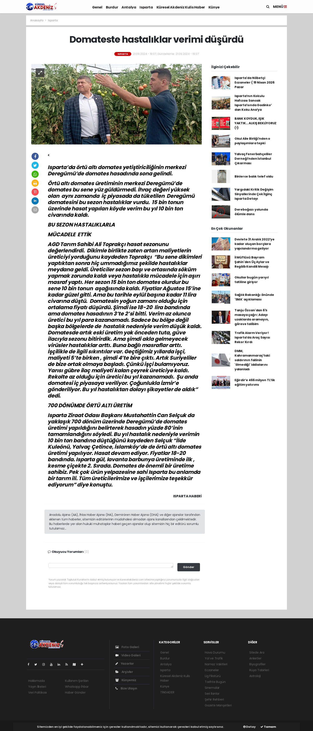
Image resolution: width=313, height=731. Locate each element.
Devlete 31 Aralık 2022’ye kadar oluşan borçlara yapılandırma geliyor (255, 244)
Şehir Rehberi (214, 699)
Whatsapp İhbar (76, 686)
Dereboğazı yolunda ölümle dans (251, 211)
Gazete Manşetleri (218, 705)
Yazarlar (124, 663)
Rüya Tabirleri (259, 670)
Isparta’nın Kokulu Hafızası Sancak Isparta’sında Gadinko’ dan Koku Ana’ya (253, 103)
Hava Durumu (215, 652)
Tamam (268, 727)
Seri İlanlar (212, 693)
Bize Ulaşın (126, 688)
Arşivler (124, 672)
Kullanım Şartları (76, 681)
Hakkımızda (36, 681)
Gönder (188, 567)
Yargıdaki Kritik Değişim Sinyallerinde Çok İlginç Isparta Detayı (254, 194)
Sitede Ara (256, 652)
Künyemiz (125, 680)
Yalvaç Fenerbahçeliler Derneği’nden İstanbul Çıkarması (253, 158)
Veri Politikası (37, 692)
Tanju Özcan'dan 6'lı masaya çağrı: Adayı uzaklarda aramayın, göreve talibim (252, 317)
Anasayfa (37, 20)
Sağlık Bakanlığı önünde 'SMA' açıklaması (254, 297)
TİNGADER (167, 692)
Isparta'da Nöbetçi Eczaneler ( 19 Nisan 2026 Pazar (255, 82)
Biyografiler (257, 664)
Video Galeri (127, 655)
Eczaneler (212, 670)
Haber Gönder (75, 692)
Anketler (255, 658)
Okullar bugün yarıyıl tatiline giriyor (252, 279)
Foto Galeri (127, 647)
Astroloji (255, 676)
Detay (249, 727)
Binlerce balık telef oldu (254, 176)
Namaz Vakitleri (216, 664)
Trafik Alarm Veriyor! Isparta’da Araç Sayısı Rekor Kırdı (252, 337)
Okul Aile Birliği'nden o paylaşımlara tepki (252, 140)
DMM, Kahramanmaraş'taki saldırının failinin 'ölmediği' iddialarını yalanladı (252, 360)
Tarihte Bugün (215, 682)
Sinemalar (212, 688)
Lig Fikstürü (213, 676)
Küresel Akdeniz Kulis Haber (180, 7)
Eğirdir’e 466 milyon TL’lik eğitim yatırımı (255, 382)
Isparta (146, 7)
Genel (97, 7)
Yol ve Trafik (214, 658)
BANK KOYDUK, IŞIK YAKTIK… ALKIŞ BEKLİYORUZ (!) (255, 123)
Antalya (129, 7)
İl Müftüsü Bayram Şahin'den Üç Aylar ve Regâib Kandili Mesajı (252, 262)
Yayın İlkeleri (37, 686)
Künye (214, 7)
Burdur (112, 7)
